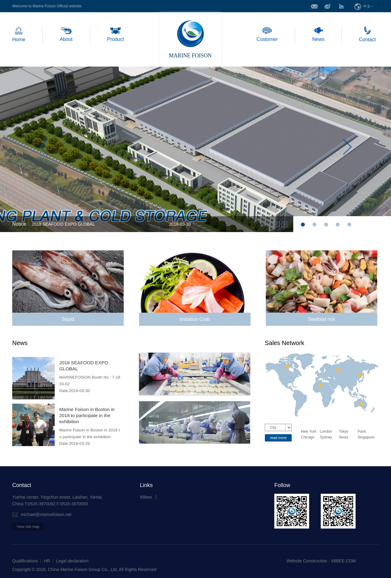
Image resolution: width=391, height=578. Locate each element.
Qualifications (25, 560)
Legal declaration (72, 560)
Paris (362, 431)
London (326, 431)
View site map (27, 527)
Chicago (307, 437)
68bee (146, 497)
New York (308, 431)
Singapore (366, 437)
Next (347, 148)
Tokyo (343, 431)
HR (47, 560)
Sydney (326, 437)
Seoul (343, 437)
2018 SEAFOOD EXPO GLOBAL (63, 224)
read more (278, 438)
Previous (43, 148)
